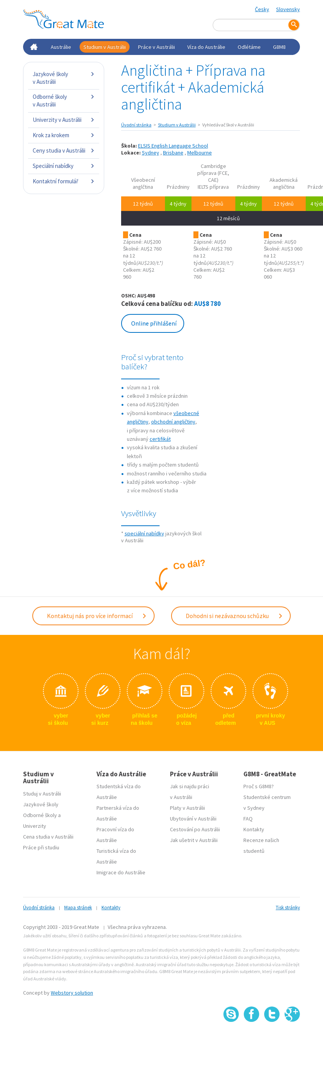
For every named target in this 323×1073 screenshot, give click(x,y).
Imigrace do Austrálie (121, 872)
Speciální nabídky (64, 165)
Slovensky (288, 9)
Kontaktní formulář (64, 181)
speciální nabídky (144, 533)
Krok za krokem (64, 135)
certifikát (160, 438)
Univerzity (34, 825)
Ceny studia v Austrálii (64, 150)
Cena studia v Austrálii (48, 836)
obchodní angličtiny (173, 421)
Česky (262, 9)
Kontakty (253, 829)
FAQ (248, 818)
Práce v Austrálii (156, 46)
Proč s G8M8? (258, 786)
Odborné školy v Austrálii (64, 100)
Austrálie (61, 46)
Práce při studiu (41, 847)
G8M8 (279, 46)
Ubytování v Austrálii (193, 818)
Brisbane (173, 152)
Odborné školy (40, 815)
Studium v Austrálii (104, 46)
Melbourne (199, 152)
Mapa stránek (78, 907)
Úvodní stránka (136, 125)
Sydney (150, 152)
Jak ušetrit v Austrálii (194, 840)
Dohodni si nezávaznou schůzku (234, 616)
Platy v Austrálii (187, 807)
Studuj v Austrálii (42, 793)
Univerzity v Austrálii (64, 119)
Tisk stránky (288, 907)
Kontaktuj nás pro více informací (97, 616)
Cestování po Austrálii (195, 829)
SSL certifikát (272, 1038)
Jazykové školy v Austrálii (64, 77)
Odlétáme (249, 46)
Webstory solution (72, 992)
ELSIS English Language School (173, 145)
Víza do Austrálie (206, 46)
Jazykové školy (40, 804)
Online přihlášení (153, 323)
